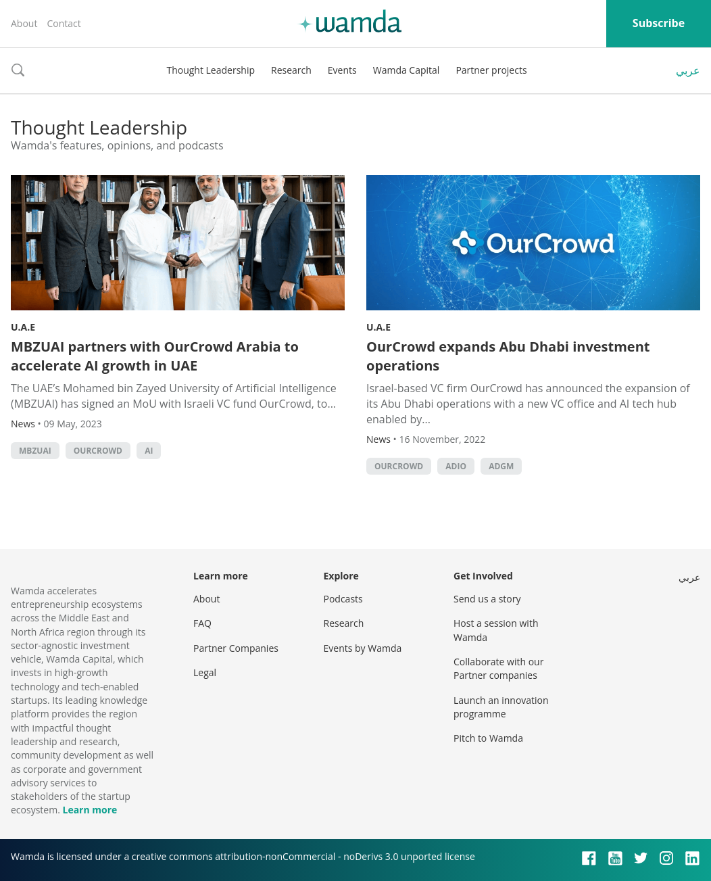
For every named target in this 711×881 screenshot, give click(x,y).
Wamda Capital (406, 70)
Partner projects (491, 70)
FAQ (202, 623)
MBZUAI (35, 450)
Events (342, 70)
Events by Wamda (363, 648)
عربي (688, 70)
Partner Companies (235, 648)
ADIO (455, 466)
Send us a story (486, 598)
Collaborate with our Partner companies (498, 668)
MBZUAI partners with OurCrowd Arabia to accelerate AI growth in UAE (155, 356)
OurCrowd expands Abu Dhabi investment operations (508, 356)
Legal (204, 672)
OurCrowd (98, 450)
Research (291, 70)
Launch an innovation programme (501, 707)
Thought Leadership (210, 70)
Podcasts (343, 598)
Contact (63, 23)
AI (149, 450)
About (24, 23)
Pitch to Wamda (488, 738)
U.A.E (23, 326)
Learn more (89, 809)
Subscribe (659, 23)
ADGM (501, 466)
